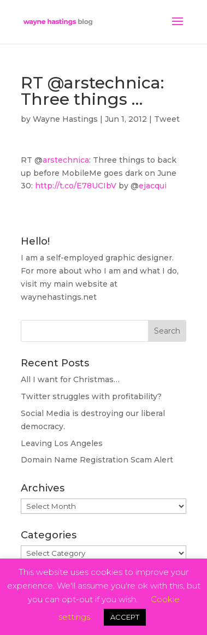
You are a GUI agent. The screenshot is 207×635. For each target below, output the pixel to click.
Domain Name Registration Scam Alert (97, 460)
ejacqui (153, 186)
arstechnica (66, 160)
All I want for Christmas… (70, 379)
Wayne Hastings (65, 119)
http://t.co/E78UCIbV (75, 186)
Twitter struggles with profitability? (91, 396)
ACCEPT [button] (124, 617)
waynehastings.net (59, 297)
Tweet (167, 119)
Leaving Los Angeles (62, 443)
